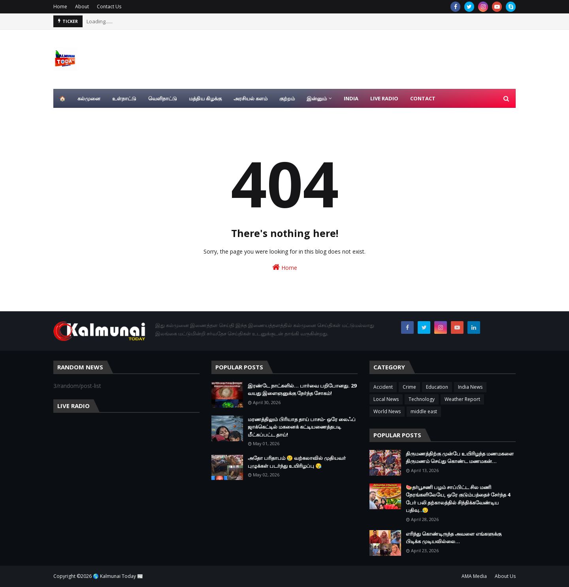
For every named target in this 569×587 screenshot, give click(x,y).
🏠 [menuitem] (62, 98)
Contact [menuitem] (422, 98)
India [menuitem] (351, 98)
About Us (505, 576)
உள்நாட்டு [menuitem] (124, 98)
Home (60, 6)
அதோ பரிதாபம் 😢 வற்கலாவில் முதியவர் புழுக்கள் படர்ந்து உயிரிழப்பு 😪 (297, 461)
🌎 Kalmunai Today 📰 (118, 576)
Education (437, 387)
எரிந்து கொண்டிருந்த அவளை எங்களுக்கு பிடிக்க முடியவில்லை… (453, 537)
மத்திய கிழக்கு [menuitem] (205, 98)
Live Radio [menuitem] (384, 98)
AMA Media (474, 576)
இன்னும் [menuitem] (317, 98)
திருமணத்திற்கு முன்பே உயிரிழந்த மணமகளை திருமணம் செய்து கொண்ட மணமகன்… (460, 457)
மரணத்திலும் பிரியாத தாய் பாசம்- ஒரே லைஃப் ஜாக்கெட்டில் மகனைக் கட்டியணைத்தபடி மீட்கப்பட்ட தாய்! (302, 427)
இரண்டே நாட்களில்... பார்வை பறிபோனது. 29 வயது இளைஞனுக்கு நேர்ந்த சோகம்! (302, 389)
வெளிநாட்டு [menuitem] (162, 98)
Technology (422, 399)
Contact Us (109, 6)
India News (470, 387)
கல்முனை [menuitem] (88, 98)
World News (387, 411)
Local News (386, 399)
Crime (409, 387)
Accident (383, 387)
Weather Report (462, 399)
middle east (424, 411)
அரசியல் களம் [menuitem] (251, 98)
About (82, 6)
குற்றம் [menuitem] (287, 98)
